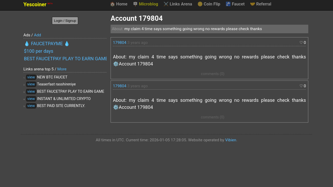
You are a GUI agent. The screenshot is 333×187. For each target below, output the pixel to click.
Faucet (235, 4)
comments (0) (212, 74)
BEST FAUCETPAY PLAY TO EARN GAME (65, 58)
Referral (260, 4)
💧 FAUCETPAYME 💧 (47, 43)
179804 (119, 42)
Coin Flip (208, 4)
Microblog (145, 4)
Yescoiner (38, 5)
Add (37, 35)
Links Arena (177, 4)
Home (118, 4)
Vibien (230, 140)
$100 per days (38, 51)
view (31, 77)
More (61, 69)
